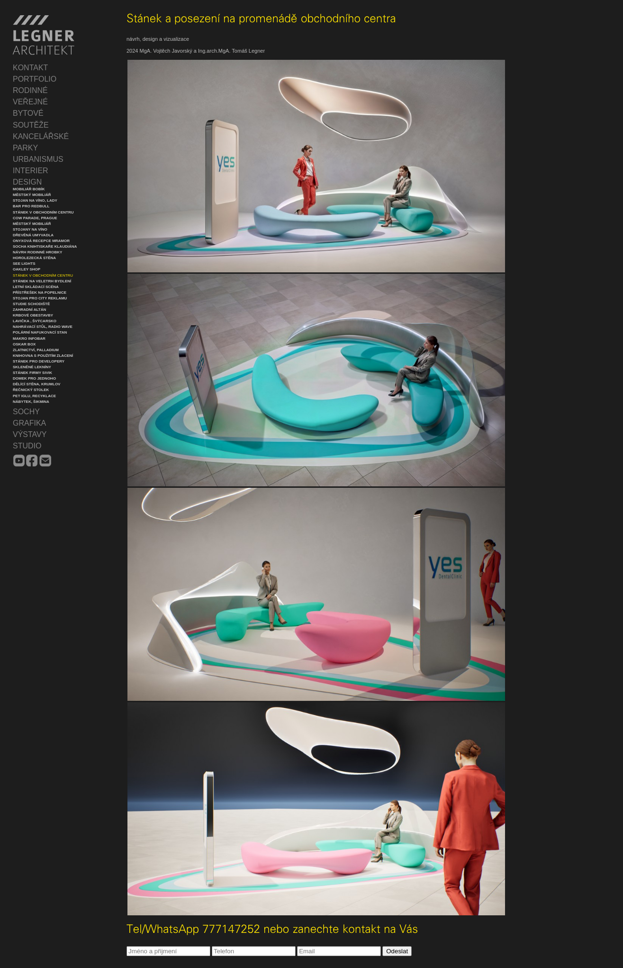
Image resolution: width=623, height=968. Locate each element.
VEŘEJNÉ (30, 102)
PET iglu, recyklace (34, 396)
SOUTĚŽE (31, 125)
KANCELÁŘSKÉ (41, 136)
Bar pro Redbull (31, 206)
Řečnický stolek (31, 390)
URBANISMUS (38, 159)
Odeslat (397, 951)
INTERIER (30, 171)
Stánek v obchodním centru (43, 212)
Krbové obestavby (33, 315)
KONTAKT (30, 68)
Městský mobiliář (32, 195)
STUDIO (27, 446)
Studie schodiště (31, 304)
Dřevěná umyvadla (33, 235)
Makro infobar (29, 338)
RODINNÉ (30, 90)
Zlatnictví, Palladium (36, 350)
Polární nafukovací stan (40, 332)
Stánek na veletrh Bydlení (42, 281)
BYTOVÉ (28, 113)
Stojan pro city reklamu (40, 298)
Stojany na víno (30, 229)
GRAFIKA (29, 423)
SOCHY (26, 412)
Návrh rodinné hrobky (37, 252)
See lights (24, 263)
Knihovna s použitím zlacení (43, 356)
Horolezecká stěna (34, 258)
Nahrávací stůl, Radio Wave (42, 327)
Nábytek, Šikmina (31, 402)
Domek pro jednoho (34, 378)
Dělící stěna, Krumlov (36, 384)
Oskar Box (24, 344)
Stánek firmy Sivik (32, 373)
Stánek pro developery (38, 361)
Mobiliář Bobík (29, 189)
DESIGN (27, 182)
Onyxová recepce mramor (41, 241)
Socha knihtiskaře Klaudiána (45, 246)
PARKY (25, 148)
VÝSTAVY (29, 434)
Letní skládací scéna (36, 287)
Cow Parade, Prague (35, 218)
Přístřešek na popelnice (39, 292)
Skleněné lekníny (32, 367)
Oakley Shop (26, 269)
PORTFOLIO (34, 79)
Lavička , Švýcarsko (34, 321)
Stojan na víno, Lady (35, 200)
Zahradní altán (29, 309)
